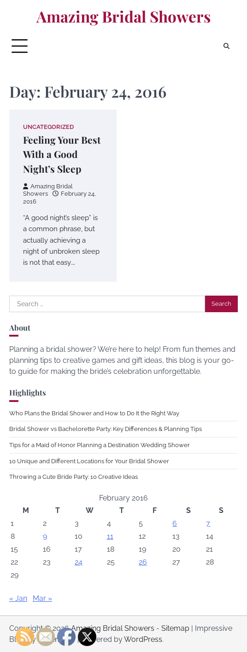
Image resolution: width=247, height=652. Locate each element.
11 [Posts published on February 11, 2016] (110, 536)
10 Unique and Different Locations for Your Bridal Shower (89, 461)
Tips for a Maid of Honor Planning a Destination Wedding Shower (99, 445)
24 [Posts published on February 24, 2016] (78, 562)
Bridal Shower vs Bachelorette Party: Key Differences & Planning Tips (105, 428)
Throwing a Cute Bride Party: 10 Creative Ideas (73, 476)
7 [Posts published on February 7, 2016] (208, 523)
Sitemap (175, 628)
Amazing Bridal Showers (123, 16)
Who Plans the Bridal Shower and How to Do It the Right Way (94, 413)
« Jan (18, 598)
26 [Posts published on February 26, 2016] (143, 562)
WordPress (143, 639)
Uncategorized (48, 126)
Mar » (42, 598)
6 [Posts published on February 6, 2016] (174, 523)
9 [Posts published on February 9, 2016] (45, 536)
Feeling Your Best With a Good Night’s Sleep (61, 154)
